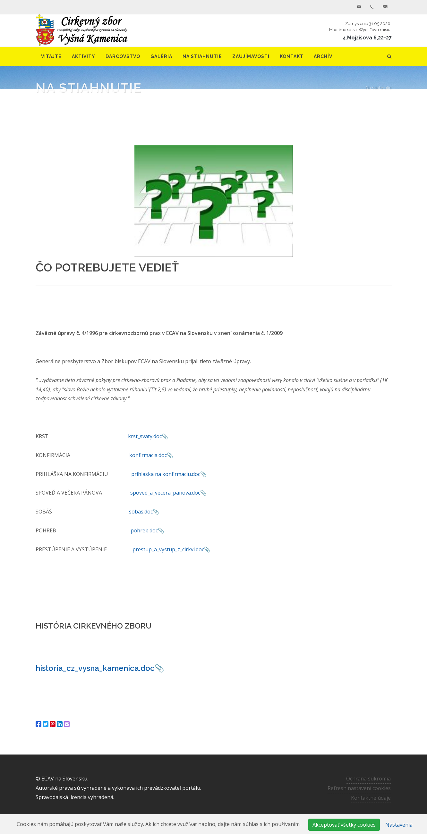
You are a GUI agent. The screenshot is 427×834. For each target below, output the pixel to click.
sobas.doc (141, 511)
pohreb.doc (144, 530)
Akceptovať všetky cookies (344, 824)
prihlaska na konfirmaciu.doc (165, 474)
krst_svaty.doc (145, 436)
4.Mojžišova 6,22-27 (367, 38)
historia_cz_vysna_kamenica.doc (95, 668)
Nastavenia (399, 824)
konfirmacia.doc (148, 455)
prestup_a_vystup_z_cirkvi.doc (168, 549)
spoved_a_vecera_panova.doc (165, 492)
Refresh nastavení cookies (359, 788)
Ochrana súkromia (368, 778)
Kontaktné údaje (371, 797)
